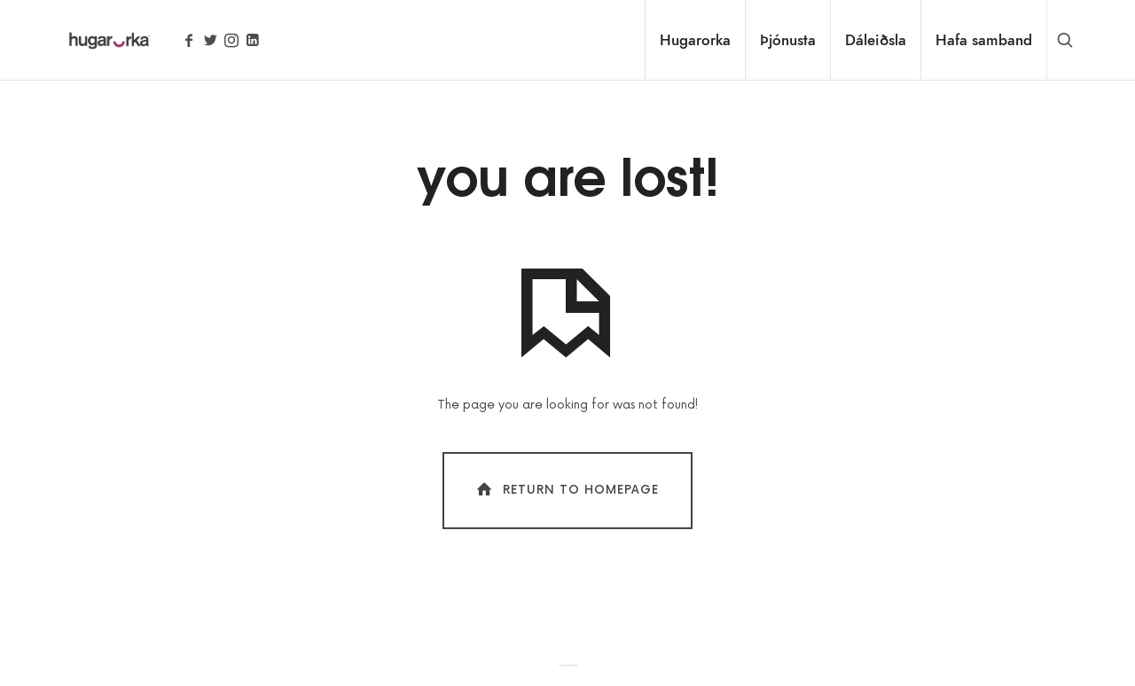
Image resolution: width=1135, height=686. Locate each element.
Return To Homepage (566, 489)
